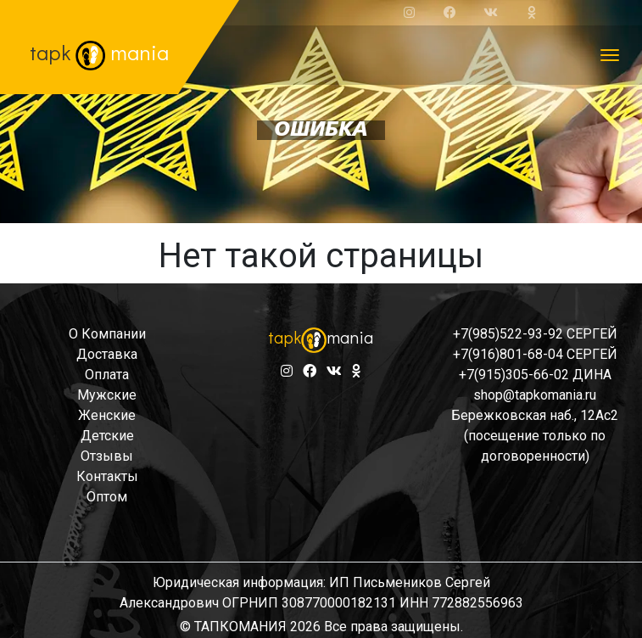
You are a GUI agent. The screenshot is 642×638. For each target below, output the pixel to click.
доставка (106, 354)
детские (107, 436)
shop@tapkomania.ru (534, 395)
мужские (107, 395)
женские (107, 415)
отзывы (107, 456)
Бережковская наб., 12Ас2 (534, 415)
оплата (107, 375)
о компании (107, 334)
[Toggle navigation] (609, 55)
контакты (107, 476)
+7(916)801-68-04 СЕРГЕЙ (535, 354)
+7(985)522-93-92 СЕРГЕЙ (535, 334)
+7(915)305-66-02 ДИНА (535, 375)
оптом (107, 497)
